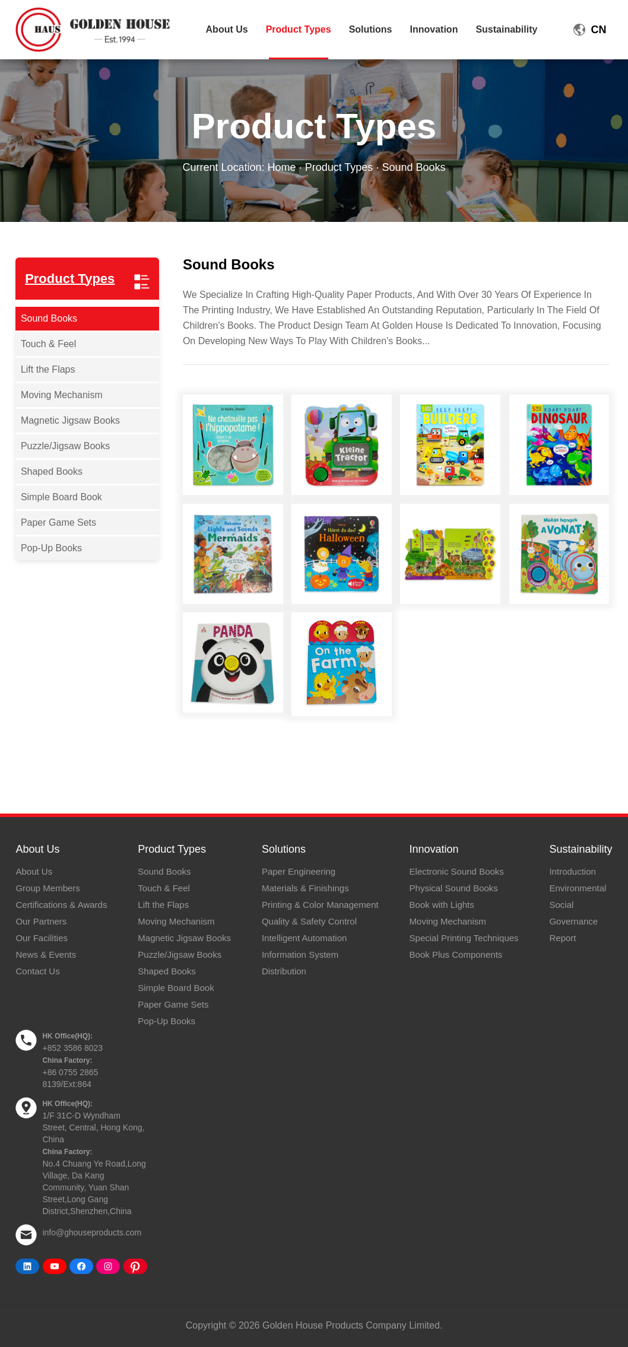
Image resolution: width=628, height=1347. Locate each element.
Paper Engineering (298, 871)
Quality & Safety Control (309, 921)
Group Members (47, 888)
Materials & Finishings (305, 888)
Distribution (284, 971)
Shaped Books (52, 471)
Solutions (370, 29)
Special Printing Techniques (464, 938)
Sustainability (506, 29)
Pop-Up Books (51, 548)
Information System (300, 954)
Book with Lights (442, 905)
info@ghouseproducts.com (91, 1232)
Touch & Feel (48, 344)
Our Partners (40, 921)
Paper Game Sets (58, 522)
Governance (573, 921)
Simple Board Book (61, 497)
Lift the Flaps (48, 369)
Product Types (298, 29)
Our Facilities (41, 938)
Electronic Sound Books (457, 871)
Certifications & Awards (61, 905)
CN (599, 29)
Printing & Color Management (320, 905)
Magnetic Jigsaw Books (70, 420)
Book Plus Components (456, 954)
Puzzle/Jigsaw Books (65, 446)
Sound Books (49, 318)
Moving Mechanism (62, 395)
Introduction (572, 871)
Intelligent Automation (304, 938)
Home (282, 167)
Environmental (577, 888)
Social (561, 905)
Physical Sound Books (454, 888)
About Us (227, 29)
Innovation (434, 29)
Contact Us (37, 971)
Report (562, 938)
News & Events (45, 954)
